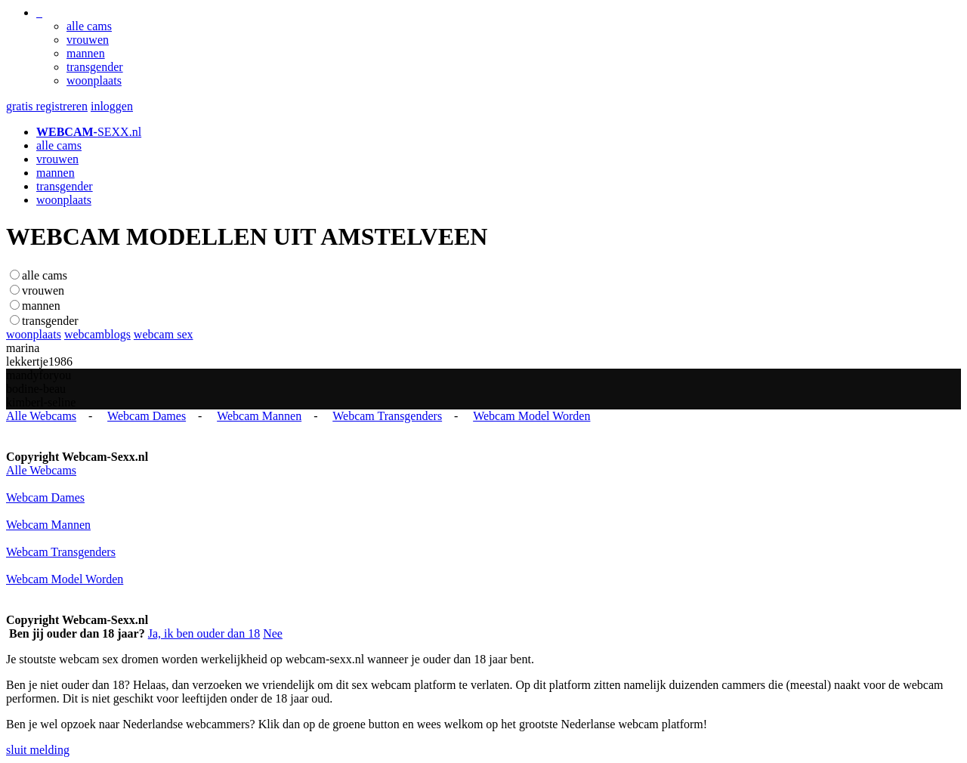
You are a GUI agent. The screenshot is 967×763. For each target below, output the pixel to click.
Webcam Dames (146, 415)
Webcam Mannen (259, 415)
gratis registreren (47, 106)
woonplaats (94, 80)
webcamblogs (97, 334)
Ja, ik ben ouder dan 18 (204, 633)
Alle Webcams (41, 415)
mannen (85, 53)
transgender (94, 66)
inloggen (112, 106)
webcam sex (163, 334)
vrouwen (87, 39)
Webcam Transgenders (387, 415)
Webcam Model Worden (531, 415)
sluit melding (38, 749)
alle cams (89, 26)
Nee (273, 633)
